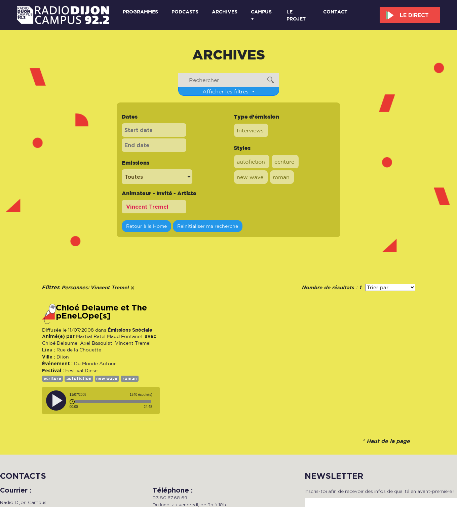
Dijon (62, 356)
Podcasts (185, 11)
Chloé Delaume (59, 343)
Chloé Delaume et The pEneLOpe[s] (101, 312)
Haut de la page (388, 441)
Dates (130, 117)
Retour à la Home (146, 225)
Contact (335, 11)
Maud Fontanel (124, 336)
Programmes (140, 11)
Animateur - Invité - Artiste (159, 193)
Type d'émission (256, 117)
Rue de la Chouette (78, 349)
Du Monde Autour (95, 363)
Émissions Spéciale (130, 330)
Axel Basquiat (95, 343)
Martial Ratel (91, 336)
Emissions (135, 163)
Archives (224, 11)
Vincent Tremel (132, 343)
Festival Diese (81, 370)
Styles (242, 148)
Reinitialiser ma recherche (207, 225)
